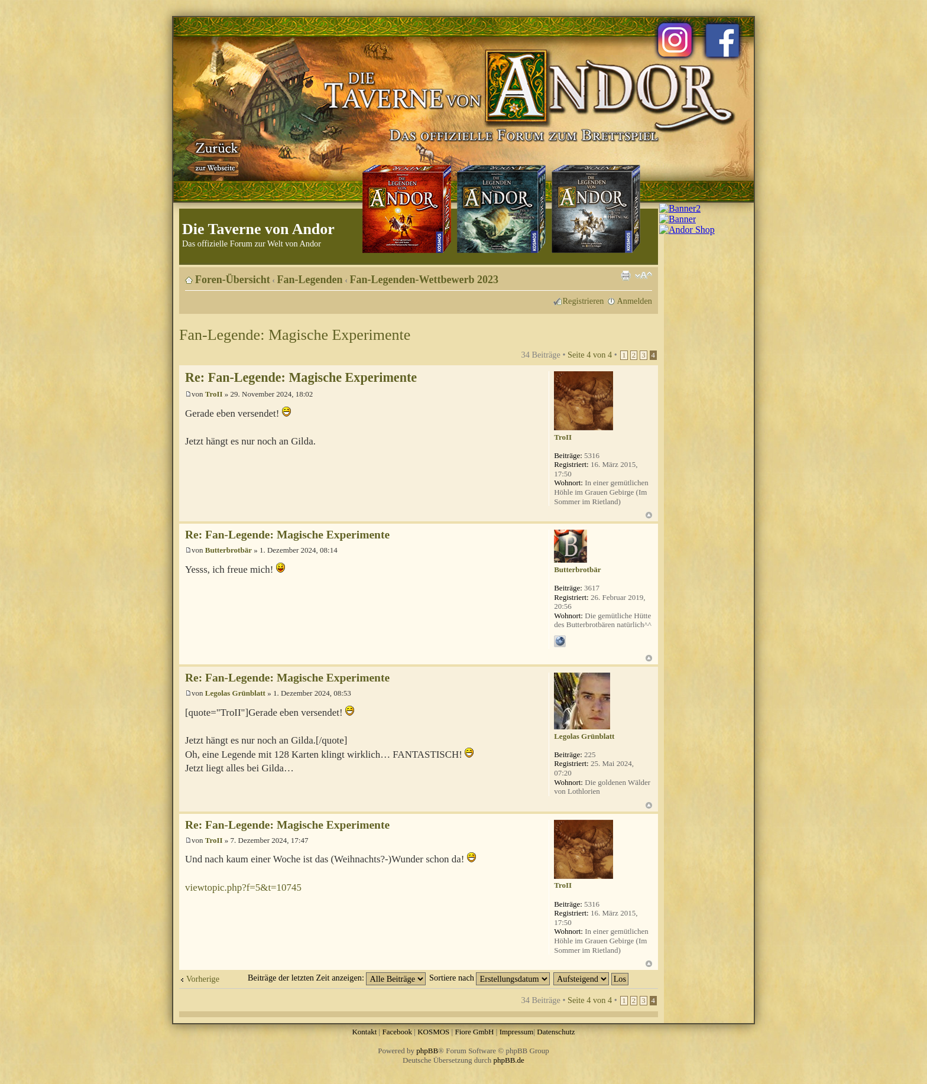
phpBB (427, 1050)
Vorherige (202, 979)
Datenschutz (556, 1031)
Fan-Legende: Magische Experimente (294, 334)
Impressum (517, 1031)
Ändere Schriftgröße (643, 275)
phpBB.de (509, 1060)
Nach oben (649, 515)
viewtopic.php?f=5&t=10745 (243, 887)
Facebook (397, 1031)
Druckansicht (625, 275)
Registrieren (583, 301)
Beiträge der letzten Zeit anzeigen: (337, 977)
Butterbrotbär (228, 550)
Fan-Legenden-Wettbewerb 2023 (424, 279)
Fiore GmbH (474, 1031)
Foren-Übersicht (232, 279)
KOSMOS (433, 1031)
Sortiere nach (489, 977)
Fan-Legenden (310, 279)
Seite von (590, 354)
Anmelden (634, 301)
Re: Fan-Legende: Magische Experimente (301, 377)
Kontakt (364, 1031)
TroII (214, 394)
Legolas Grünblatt (235, 693)
